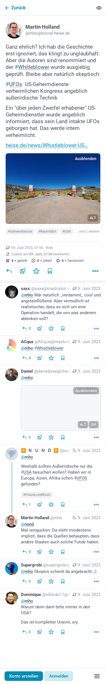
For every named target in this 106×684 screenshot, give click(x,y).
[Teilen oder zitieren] (22, 271)
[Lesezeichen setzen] (49, 271)
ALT (93, 218)
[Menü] (96, 676)
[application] (61, 408)
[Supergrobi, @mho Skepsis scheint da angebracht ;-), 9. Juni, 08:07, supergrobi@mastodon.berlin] (53, 574)
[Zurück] (46, 7)
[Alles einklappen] (99, 8)
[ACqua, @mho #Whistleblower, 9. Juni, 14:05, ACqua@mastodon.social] (53, 350)
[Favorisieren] (36, 271)
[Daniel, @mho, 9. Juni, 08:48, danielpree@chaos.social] (53, 405)
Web (49, 248)
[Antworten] (9, 271)
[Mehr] (95, 271)
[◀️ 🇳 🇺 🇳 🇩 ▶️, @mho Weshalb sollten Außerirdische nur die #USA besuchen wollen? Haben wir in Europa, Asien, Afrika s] (53, 478)
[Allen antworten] (26, 328)
